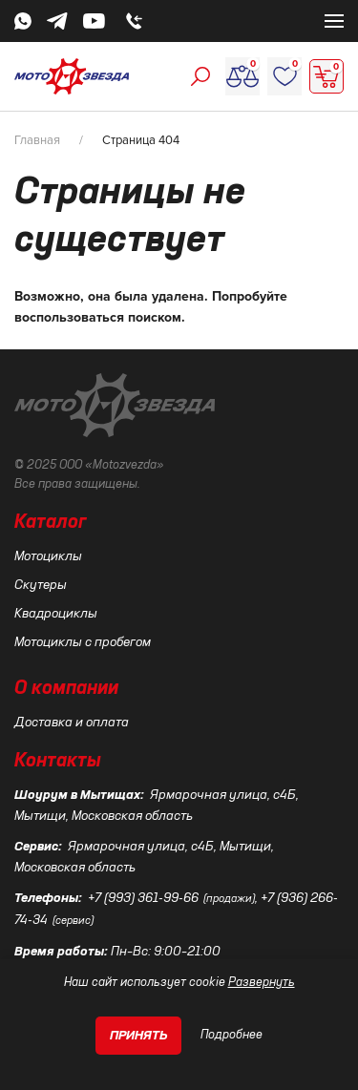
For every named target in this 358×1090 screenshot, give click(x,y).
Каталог (50, 523)
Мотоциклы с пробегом (82, 642)
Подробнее (231, 1035)
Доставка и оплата (71, 722)
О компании (66, 689)
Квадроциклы (55, 613)
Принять (139, 1035)
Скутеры (40, 585)
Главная (37, 140)
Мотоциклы (48, 556)
